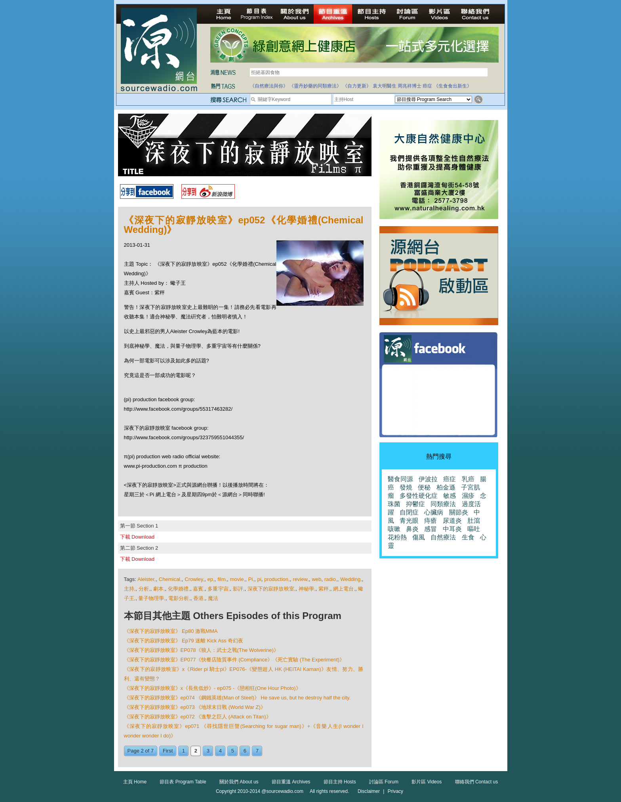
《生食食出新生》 (453, 86)
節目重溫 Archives (291, 782)
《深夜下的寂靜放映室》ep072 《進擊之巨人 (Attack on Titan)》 (197, 717)
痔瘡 (430, 520)
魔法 (213, 598)
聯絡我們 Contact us (476, 782)
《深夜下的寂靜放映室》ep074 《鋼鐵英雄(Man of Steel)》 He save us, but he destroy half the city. (237, 698)
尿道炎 (452, 520)
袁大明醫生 (384, 86)
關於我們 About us (239, 782)
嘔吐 (473, 529)
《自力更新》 (357, 86)
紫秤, (324, 589)
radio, (330, 579)
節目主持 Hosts (340, 782)
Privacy (395, 791)
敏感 (449, 495)
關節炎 (458, 512)
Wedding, (351, 579)
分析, (144, 589)
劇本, (159, 589)
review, (301, 579)
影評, (239, 589)
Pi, (251, 579)
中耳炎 (452, 529)
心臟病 (433, 512)
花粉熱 (397, 537)
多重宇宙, (219, 589)
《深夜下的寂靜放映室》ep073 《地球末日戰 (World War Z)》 (195, 707)
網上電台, (344, 589)
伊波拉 (428, 479)
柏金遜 (445, 487)
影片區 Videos (426, 782)
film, (222, 579)
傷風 (418, 537)
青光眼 (409, 520)
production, (277, 579)
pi (259, 579)
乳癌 (468, 479)
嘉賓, (199, 589)
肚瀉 (473, 520)
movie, (237, 579)
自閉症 (409, 512)
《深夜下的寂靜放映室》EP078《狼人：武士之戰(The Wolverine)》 (201, 650)
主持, (130, 589)
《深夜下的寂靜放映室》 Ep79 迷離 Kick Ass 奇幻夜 (184, 641)
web (316, 579)
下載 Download (137, 537)
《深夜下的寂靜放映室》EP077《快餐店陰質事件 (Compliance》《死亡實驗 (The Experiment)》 (234, 660)
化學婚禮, (179, 589)
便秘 (424, 487)
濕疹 (468, 495)
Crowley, (194, 579)
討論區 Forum (383, 782)
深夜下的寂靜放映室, (271, 589)
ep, (211, 579)
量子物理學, (152, 598)
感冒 (430, 529)
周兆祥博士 (409, 86)
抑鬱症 (415, 504)
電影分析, (179, 598)
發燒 (406, 487)
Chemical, (170, 579)
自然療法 (443, 537)
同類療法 (443, 504)
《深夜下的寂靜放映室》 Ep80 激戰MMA (171, 631)
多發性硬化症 (419, 495)
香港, (199, 598)
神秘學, (307, 589)
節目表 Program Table (183, 782)
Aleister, (146, 579)
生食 (468, 537)
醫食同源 (400, 479)
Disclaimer (369, 791)
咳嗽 (394, 529)
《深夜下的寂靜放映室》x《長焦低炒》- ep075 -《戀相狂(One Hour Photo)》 (212, 688)
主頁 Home (135, 782)
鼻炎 (412, 529)
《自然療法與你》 (269, 86)
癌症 (427, 86)
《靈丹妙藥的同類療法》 (315, 86)
